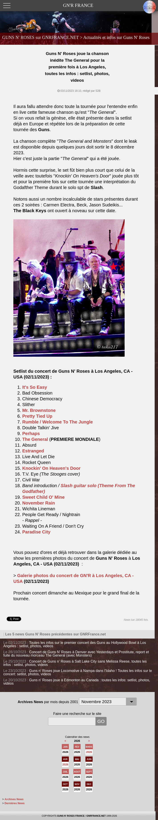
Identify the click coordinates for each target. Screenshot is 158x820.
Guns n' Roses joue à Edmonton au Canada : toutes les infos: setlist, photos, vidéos (76, 681)
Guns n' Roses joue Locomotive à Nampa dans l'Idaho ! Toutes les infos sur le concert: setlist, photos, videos (77, 672)
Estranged (33, 450)
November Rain (38, 503)
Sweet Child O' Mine (43, 497)
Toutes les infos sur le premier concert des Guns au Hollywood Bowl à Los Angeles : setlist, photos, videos (74, 644)
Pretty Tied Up (37, 416)
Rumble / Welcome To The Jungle (57, 421)
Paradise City (36, 531)
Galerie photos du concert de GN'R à (56, 575)
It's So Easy (34, 387)
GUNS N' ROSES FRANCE (71, 816)
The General (35, 439)
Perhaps (31, 433)
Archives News (13, 799)
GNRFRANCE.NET (96, 816)
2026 (89, 752)
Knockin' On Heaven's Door (51, 468)
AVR (65, 759)
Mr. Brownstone (39, 410)
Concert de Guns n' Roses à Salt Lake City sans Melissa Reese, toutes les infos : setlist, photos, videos (75, 663)
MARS (89, 747)
